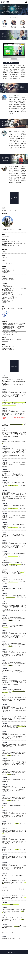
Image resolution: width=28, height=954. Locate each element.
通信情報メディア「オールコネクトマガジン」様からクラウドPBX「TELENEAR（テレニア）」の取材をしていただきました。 (14, 404)
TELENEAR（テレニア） (10, 62)
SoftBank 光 (18, 339)
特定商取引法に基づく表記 (8, 346)
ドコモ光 (5, 626)
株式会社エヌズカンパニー (8, 339)
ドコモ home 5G (10, 597)
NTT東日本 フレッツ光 (15, 564)
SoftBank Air (5, 341)
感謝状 (10, 620)
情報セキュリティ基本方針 (8, 349)
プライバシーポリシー (7, 348)
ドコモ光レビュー (13, 464)
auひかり (16, 926)
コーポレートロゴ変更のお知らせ (10, 904)
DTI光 (21, 572)
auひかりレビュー (13, 508)
